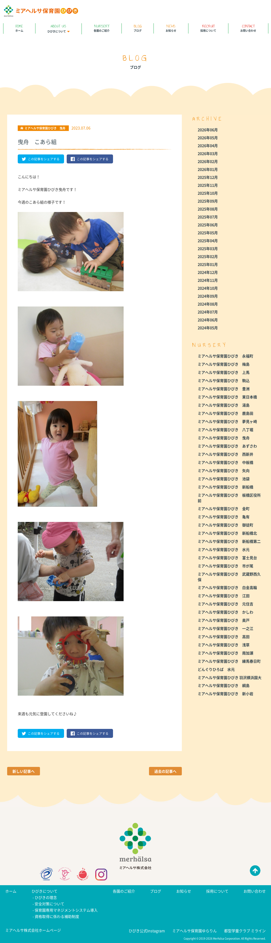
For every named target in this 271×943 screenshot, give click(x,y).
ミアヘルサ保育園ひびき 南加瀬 (225, 653)
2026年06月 (208, 129)
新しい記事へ (23, 771)
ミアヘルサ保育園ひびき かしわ (225, 612)
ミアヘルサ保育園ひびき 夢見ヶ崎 (227, 421)
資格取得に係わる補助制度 (57, 916)
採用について (208, 27)
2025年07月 (208, 216)
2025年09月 (208, 201)
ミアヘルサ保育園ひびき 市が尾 (225, 565)
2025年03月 (208, 248)
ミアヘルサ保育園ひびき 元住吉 (225, 603)
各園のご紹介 (101, 27)
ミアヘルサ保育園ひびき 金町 (224, 508)
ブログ (137, 27)
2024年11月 (208, 280)
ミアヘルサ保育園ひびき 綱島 (224, 685)
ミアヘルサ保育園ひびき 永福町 (225, 356)
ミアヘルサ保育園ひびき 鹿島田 (225, 413)
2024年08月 (208, 304)
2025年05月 (208, 232)
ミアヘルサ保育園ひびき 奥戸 (224, 620)
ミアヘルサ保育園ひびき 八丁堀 (225, 429)
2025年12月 (208, 177)
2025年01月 (208, 264)
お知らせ (171, 27)
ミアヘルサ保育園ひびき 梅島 (224, 364)
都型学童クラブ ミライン (245, 930)
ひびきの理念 (46, 897)
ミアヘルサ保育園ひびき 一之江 (225, 628)
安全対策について (49, 903)
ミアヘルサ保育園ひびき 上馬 (224, 372)
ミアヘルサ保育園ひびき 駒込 (224, 380)
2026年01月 (208, 169)
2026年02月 (208, 161)
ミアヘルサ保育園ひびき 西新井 (225, 454)
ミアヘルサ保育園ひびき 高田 (224, 636)
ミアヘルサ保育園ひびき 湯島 (224, 405)
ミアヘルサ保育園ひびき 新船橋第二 (229, 541)
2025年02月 (208, 256)
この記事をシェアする (41, 159)
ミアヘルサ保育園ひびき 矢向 (224, 470)
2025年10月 (208, 193)
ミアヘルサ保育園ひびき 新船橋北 (227, 533)
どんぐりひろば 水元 (216, 669)
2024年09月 (208, 296)
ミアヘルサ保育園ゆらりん (194, 930)
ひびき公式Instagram (147, 930)
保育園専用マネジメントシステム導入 (66, 910)
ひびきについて (58, 28)
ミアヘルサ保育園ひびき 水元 (224, 549)
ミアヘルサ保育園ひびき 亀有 (224, 516)
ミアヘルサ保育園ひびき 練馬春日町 (229, 661)
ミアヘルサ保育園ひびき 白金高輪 (227, 587)
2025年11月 (208, 185)
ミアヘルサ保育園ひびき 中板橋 (225, 462)
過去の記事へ (165, 771)
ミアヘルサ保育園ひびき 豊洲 (224, 388)
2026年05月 (208, 137)
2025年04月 (208, 240)
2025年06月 (208, 224)
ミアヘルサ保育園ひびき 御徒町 (225, 524)
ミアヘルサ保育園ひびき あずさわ (227, 446)
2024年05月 (208, 327)
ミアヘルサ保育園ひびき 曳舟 (224, 437)
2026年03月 (208, 153)
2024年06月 (208, 319)
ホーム (19, 27)
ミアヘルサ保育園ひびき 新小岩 (225, 693)
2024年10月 (208, 288)
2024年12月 (208, 272)
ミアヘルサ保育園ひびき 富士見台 (227, 557)
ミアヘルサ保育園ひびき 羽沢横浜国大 (229, 677)
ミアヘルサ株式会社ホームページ (33, 930)
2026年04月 (208, 145)
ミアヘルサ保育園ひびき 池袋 (224, 478)
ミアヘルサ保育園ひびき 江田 (224, 595)
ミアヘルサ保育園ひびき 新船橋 (225, 486)
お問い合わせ (248, 27)
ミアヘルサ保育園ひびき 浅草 (224, 644)
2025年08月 (208, 208)
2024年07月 (208, 311)
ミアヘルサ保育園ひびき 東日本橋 (227, 396)
